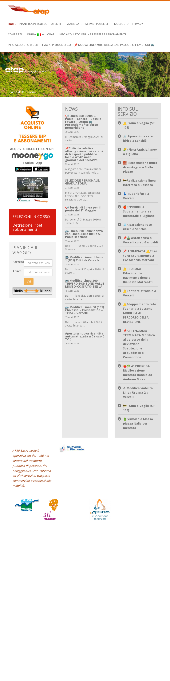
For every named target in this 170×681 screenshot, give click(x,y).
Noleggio (121, 24)
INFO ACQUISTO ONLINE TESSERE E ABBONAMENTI (92, 34)
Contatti (15, 34)
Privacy (139, 24)
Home (12, 24)
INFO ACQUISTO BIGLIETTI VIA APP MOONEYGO (39, 45)
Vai (29, 281)
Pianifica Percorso (33, 24)
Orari (51, 34)
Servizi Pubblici (98, 24)
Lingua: (34, 34)
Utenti (57, 24)
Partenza (19, 262)
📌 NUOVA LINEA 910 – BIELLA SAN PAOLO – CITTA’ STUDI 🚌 (114, 45)
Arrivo (16, 271)
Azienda (74, 24)
